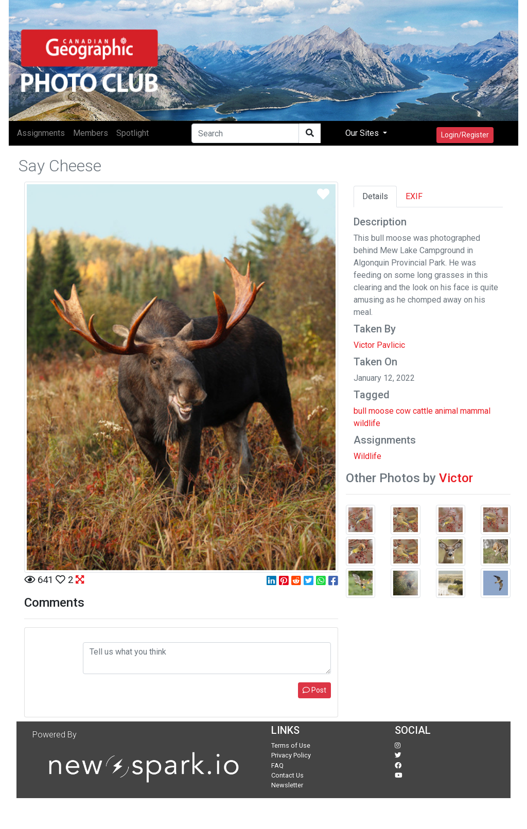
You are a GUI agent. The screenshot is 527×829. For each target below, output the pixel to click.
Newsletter (287, 785)
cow (403, 411)
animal (446, 411)
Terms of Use (290, 745)
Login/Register (465, 135)
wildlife (367, 423)
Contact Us (287, 775)
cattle (423, 411)
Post (314, 690)
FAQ (277, 765)
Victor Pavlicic (379, 345)
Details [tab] (375, 196)
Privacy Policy (291, 755)
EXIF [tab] (414, 196)
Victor (456, 478)
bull (360, 411)
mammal (475, 411)
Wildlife (367, 456)
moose (381, 411)
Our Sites (363, 133)
